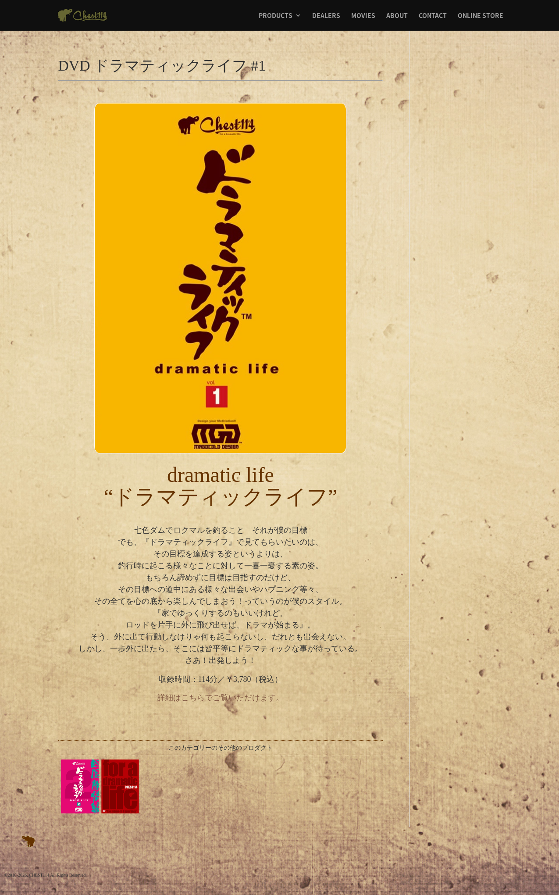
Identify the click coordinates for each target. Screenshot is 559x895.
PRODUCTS (275, 16)
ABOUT (397, 16)
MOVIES (363, 16)
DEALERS (326, 16)
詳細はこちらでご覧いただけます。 (220, 697)
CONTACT (433, 16)
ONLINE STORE (480, 16)
